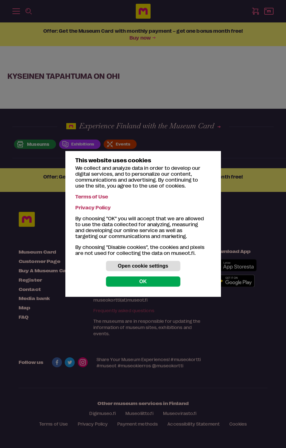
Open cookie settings (143, 266)
